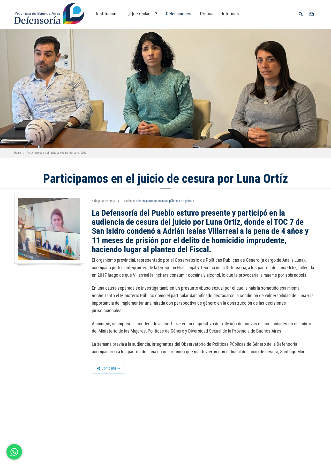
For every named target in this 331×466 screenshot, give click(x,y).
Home (17, 152)
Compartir (108, 368)
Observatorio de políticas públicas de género (165, 201)
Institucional (107, 13)
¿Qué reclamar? (142, 13)
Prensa (206, 13)
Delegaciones (178, 13)
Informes (230, 13)
